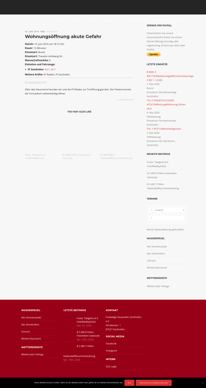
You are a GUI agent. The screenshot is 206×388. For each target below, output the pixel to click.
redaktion (52, 31)
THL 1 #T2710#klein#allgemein (164, 128)
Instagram (111, 350)
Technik (158, 20)
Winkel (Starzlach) (157, 267)
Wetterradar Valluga (158, 286)
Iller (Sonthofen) (156, 253)
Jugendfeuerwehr (138, 20)
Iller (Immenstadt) (157, 246)
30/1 (47, 69)
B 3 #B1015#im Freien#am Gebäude (162, 175)
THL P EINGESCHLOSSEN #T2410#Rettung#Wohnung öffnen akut (166, 104)
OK (129, 383)
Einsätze (94, 20)
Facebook (111, 343)
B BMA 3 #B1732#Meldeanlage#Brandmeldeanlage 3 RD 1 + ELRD (170, 76)
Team (120, 20)
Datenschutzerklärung (153, 383)
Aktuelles (79, 20)
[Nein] (202, 382)
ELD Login (111, 366)
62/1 (53, 69)
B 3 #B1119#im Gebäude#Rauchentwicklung (163, 186)
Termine (108, 20)
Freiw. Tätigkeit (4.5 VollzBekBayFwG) (157, 164)
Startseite (62, 20)
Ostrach (151, 260)
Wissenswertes (176, 20)
